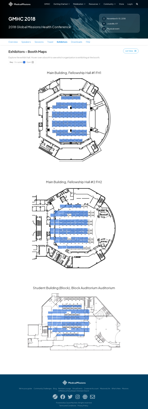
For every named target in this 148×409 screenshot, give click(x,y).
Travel (50, 42)
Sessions (39, 42)
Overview (13, 42)
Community (110, 4)
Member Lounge (64, 388)
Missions (125, 388)
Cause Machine (71, 403)
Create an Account (91, 388)
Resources (94, 4)
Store (121, 4)
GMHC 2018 (21, 19)
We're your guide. (25, 388)
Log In (130, 4)
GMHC (47, 4)
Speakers (26, 42)
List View (130, 51)
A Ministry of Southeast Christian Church (74, 391)
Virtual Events (77, 388)
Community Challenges (43, 388)
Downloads (76, 42)
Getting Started (62, 4)
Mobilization (79, 4)
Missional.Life (105, 388)
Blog (55, 388)
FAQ (88, 42)
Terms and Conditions (67, 405)
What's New (116, 388)
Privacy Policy (83, 405)
